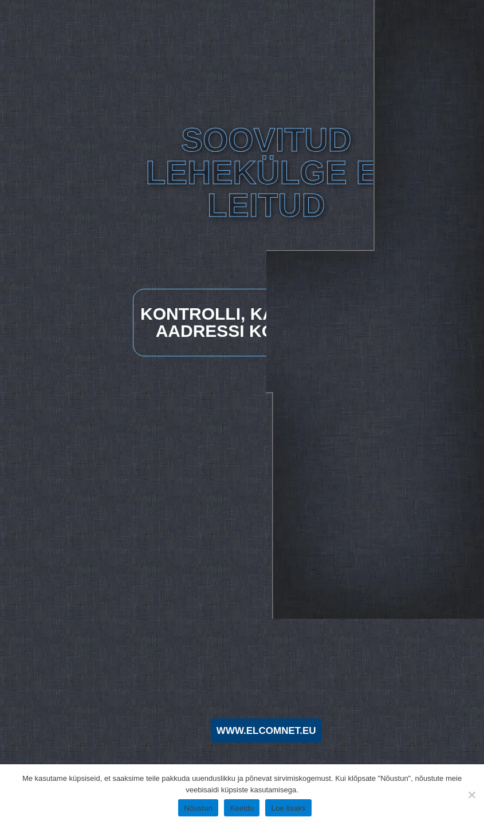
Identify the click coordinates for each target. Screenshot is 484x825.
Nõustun (198, 808)
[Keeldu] (471, 793)
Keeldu (242, 808)
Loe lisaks (288, 808)
